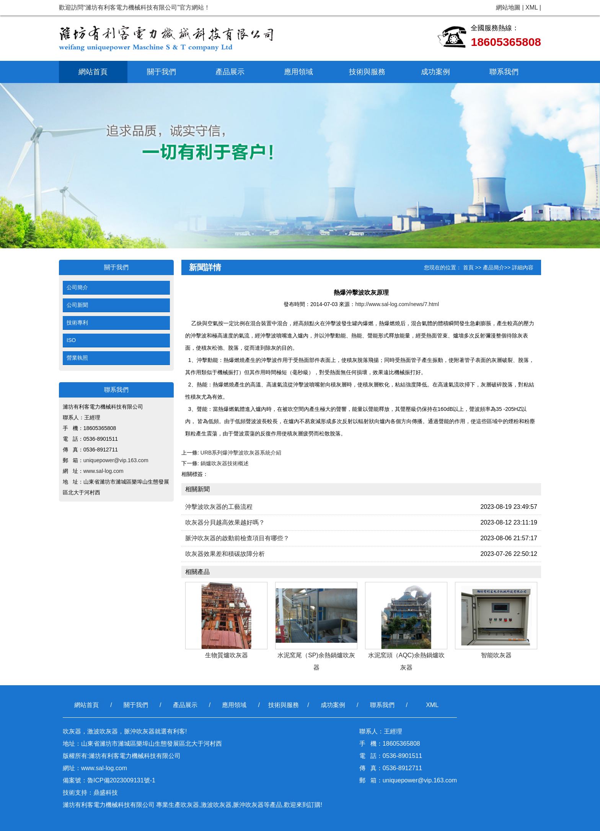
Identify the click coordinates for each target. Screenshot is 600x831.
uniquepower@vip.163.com (115, 460)
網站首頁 (93, 72)
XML (531, 7)
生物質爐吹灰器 (226, 655)
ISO (71, 340)
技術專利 (77, 322)
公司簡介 (77, 287)
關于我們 (161, 72)
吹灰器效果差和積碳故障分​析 (225, 554)
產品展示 (230, 72)
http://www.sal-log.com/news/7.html (397, 304)
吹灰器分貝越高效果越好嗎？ (225, 522)
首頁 (468, 267)
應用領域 (298, 72)
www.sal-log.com (103, 471)
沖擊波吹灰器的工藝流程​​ (219, 506)
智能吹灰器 (496, 655)
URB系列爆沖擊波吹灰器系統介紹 (241, 453)
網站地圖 (508, 7)
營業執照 (77, 358)
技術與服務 (367, 72)
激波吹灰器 (216, 805)
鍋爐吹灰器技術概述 (225, 463)
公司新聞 (77, 305)
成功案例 (435, 72)
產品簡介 (493, 267)
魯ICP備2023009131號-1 (121, 780)
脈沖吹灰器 (248, 805)
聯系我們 (503, 72)
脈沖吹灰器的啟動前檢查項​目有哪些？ (237, 538)
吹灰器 (190, 805)
